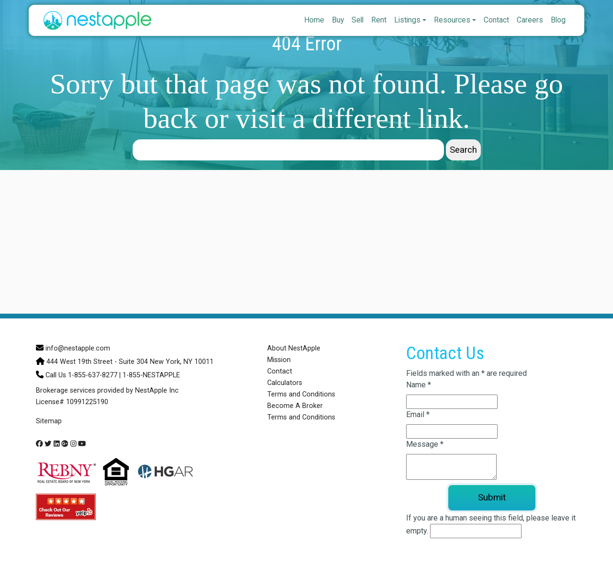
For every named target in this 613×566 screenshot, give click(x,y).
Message (424, 444)
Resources (452, 19)
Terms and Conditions (301, 394)
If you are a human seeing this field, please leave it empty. (491, 525)
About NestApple (293, 348)
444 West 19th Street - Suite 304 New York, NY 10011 (130, 362)
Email (418, 414)
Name (418, 384)
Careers (530, 19)
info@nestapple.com (77, 348)
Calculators (284, 383)
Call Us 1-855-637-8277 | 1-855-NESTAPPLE (112, 375)
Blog (558, 19)
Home (314, 19)
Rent (378, 19)
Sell (357, 19)
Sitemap (49, 421)
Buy (338, 19)
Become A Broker (295, 406)
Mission (279, 360)
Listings (407, 19)
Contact (496, 19)
